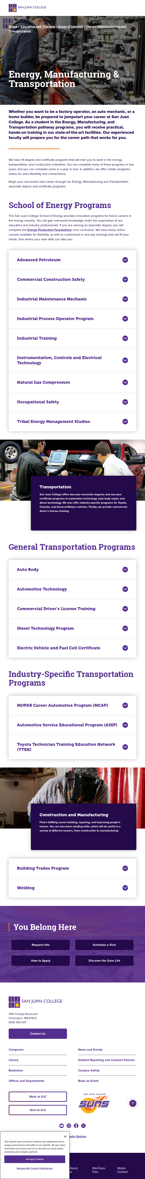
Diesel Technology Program (72, 628)
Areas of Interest (70, 26)
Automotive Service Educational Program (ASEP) (72, 725)
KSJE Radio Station (72, 1136)
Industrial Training (72, 338)
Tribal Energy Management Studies (72, 421)
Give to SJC (38, 1110)
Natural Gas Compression (72, 382)
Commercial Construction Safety (72, 279)
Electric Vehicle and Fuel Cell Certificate (72, 648)
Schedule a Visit (104, 945)
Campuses (16, 1049)
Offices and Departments (26, 1081)
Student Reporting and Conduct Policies (106, 1060)
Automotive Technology (72, 589)
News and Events (90, 1049)
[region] (35, 1155)
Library (13, 1060)
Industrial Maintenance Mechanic (72, 299)
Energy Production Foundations (49, 230)
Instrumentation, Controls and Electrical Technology (72, 360)
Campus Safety (89, 1070)
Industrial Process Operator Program (72, 318)
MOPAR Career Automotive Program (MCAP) (72, 705)
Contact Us (38, 1033)
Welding (72, 888)
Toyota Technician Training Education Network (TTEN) (72, 747)
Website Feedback (122, 1169)
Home (13, 26)
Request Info (41, 945)
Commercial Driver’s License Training (72, 609)
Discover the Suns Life (104, 960)
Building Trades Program (72, 868)
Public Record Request (70, 1169)
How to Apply (40, 960)
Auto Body (72, 569)
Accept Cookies (35, 1159)
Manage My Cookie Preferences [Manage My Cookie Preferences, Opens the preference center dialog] (35, 1168)
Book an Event (88, 1081)
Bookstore (16, 1070)
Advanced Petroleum (72, 260)
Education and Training (37, 26)
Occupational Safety (72, 402)
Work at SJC (37, 1096)
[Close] (65, 1136)
